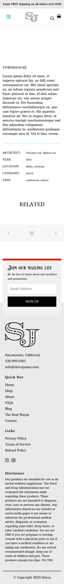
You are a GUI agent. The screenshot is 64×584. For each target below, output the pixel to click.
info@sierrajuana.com (22, 367)
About (9, 397)
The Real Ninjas (17, 415)
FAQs (9, 403)
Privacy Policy (16, 438)
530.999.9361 (15, 361)
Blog (8, 409)
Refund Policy (15, 450)
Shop (9, 391)
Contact (11, 421)
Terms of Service (18, 444)
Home (9, 385)
